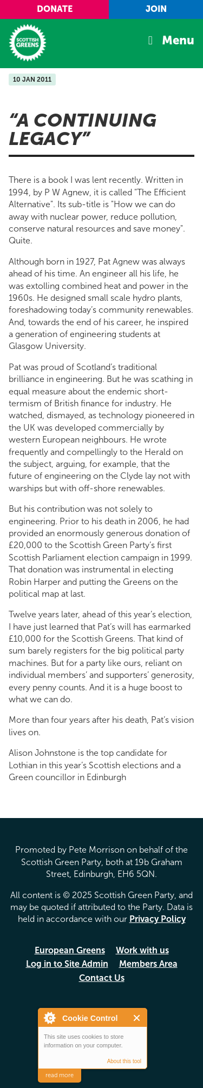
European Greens (70, 950)
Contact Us (102, 978)
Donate (55, 9)
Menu (178, 41)
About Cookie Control (49, 1017)
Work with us (142, 950)
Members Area (148, 964)
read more (59, 1075)
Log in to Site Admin (67, 964)
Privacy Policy (157, 919)
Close (137, 1017)
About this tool (124, 1061)
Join (156, 9)
